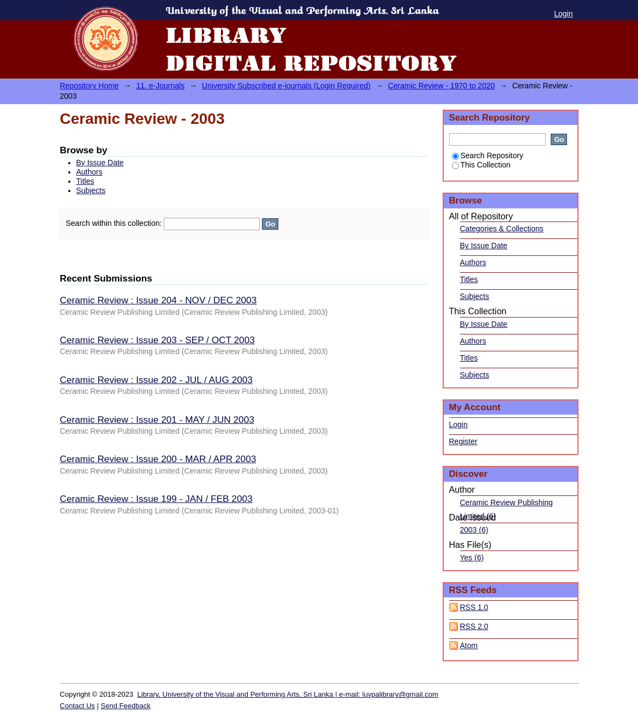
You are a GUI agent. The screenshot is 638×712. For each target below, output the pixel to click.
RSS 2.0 (474, 626)
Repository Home (89, 85)
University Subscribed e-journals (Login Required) (286, 85)
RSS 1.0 (474, 607)
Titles (85, 181)
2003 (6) (474, 529)
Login (563, 13)
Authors (89, 171)
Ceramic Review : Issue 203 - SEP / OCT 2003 (157, 339)
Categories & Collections (502, 228)
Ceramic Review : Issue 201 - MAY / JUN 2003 (157, 419)
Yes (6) (472, 557)
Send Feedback (126, 706)
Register (463, 441)
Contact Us (77, 706)
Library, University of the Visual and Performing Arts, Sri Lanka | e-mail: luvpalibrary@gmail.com (288, 694)
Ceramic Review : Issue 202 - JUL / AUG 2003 (156, 379)
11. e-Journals (160, 85)
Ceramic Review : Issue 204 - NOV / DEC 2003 (158, 300)
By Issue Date (100, 162)
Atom (469, 645)
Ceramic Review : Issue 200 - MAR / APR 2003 (158, 458)
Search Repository (487, 155)
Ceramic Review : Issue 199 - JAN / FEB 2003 (156, 498)
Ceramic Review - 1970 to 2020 (441, 85)
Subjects (91, 190)
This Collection (481, 164)
